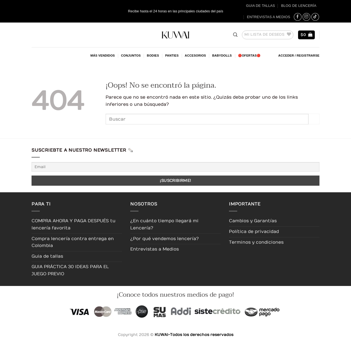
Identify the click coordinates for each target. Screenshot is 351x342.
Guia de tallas (260, 6)
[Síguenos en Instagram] (306, 17)
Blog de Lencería (298, 6)
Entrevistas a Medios (268, 17)
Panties (172, 55)
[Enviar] (313, 119)
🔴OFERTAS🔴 (249, 55)
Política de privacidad (254, 231)
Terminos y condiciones (256, 242)
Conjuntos (131, 55)
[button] (235, 34)
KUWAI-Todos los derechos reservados (194, 334)
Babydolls (222, 55)
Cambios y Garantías (253, 220)
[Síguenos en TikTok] (315, 17)
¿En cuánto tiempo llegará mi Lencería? (164, 224)
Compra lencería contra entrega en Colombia (73, 242)
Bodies (153, 55)
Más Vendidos (102, 55)
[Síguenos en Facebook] (298, 17)
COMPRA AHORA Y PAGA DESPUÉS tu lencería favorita (73, 224)
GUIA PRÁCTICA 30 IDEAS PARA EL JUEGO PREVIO (70, 270)
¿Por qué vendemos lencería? (164, 238)
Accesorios (195, 55)
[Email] (175, 167)
